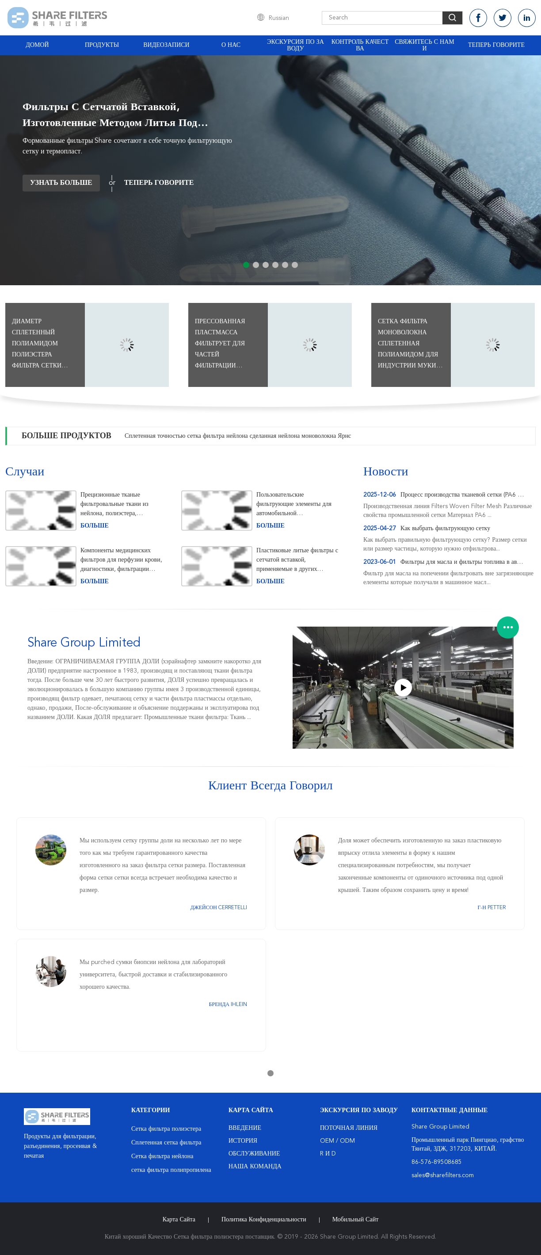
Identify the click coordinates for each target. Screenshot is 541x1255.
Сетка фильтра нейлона (162, 1156)
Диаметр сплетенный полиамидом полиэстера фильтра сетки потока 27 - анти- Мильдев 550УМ (42, 344)
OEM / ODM (337, 1141)
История (243, 1141)
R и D (328, 1154)
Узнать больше (61, 183)
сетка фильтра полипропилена (171, 1170)
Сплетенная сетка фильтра (166, 1143)
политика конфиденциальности (263, 1220)
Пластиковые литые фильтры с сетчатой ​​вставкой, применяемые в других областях (297, 560)
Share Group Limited (84, 643)
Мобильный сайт (355, 1220)
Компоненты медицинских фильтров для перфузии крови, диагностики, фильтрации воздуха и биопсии (121, 560)
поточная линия (348, 1128)
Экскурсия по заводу (295, 45)
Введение (245, 1128)
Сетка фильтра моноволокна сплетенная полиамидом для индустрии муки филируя (408, 344)
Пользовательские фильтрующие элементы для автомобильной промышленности (293, 504)
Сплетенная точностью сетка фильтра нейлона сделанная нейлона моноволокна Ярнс (238, 436)
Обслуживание (254, 1154)
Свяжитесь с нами (424, 45)
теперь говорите (496, 45)
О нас (230, 45)
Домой (37, 45)
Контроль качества (360, 45)
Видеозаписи (166, 45)
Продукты (102, 45)
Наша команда (255, 1166)
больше (94, 526)
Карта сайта (179, 1220)
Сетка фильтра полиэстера (166, 1129)
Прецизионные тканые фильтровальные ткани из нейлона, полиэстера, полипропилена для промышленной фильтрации (117, 504)
